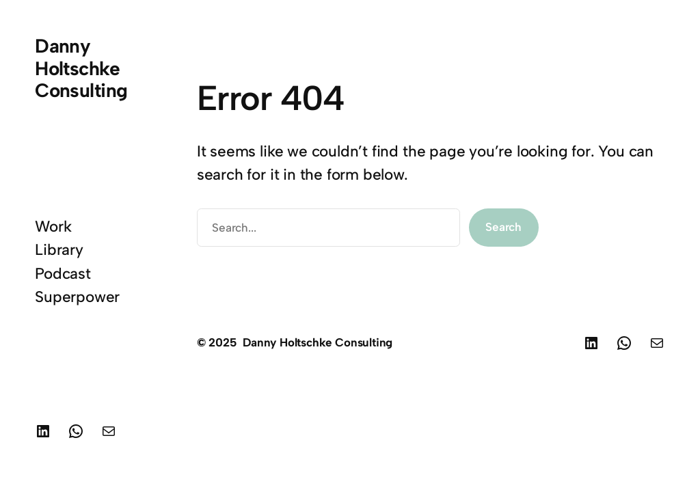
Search (503, 227)
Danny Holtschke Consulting (81, 68)
